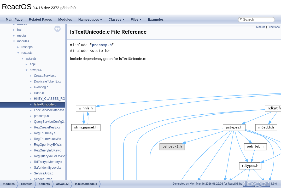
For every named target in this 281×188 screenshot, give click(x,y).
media (21, 35)
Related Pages (40, 19)
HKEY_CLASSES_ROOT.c (53, 99)
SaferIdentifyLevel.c (47, 167)
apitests (31, 58)
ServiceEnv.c (43, 179)
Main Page (14, 19)
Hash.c (39, 93)
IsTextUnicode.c (45, 104)
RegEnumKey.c (44, 133)
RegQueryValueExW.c (49, 156)
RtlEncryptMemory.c (48, 162)
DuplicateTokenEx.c (47, 81)
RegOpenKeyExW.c (48, 144)
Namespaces (90, 19)
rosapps (27, 47)
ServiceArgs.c (43, 173)
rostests (26, 53)
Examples (156, 19)
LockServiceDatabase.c (50, 110)
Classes (116, 19)
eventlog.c (41, 87)
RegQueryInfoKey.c (47, 150)
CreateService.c (45, 76)
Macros (261, 27)
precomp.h (41, 116)
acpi (33, 64)
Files (136, 19)
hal (19, 30)
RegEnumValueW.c (47, 139)
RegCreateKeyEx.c (47, 127)
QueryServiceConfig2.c (50, 122)
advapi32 (36, 70)
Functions (273, 27)
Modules (65, 19)
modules (23, 41)
